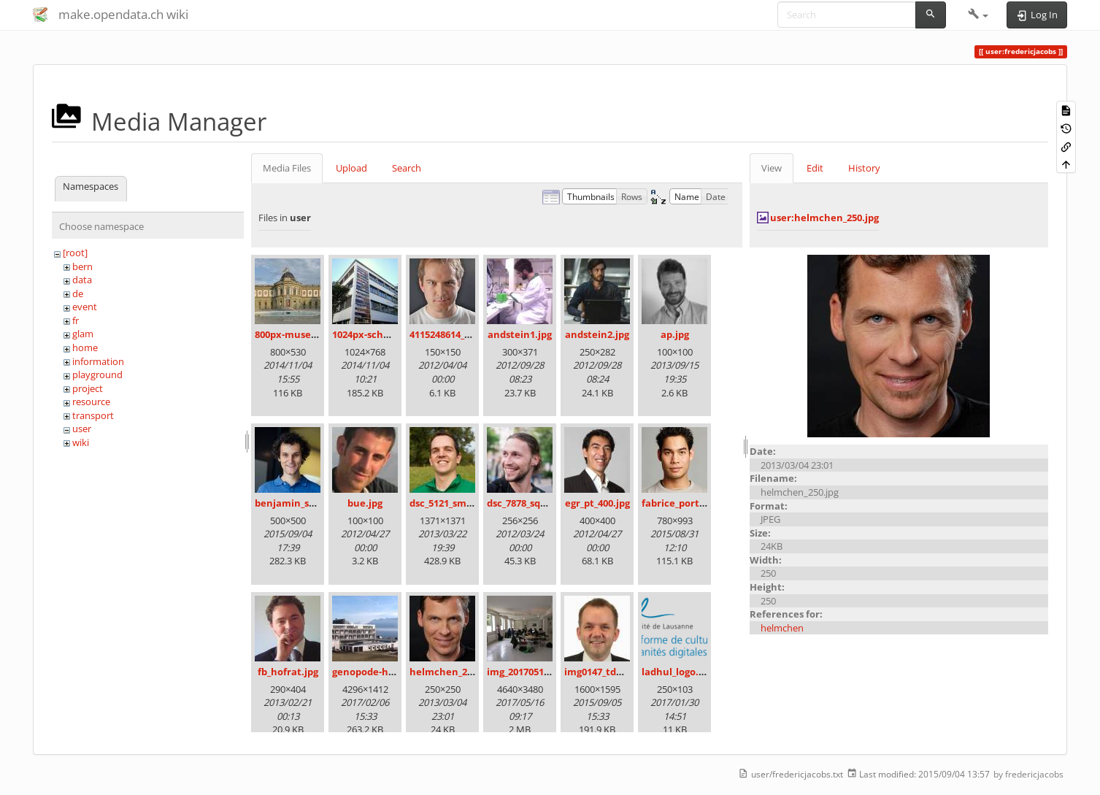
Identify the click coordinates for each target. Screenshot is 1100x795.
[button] (978, 14)
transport (93, 415)
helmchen (782, 627)
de (77, 293)
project (87, 388)
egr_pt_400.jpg (597, 503)
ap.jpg (675, 334)
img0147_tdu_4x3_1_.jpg (618, 671)
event (84, 306)
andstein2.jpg (597, 334)
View (771, 167)
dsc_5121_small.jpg (452, 503)
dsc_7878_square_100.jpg (543, 503)
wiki (80, 442)
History (864, 167)
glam (82, 333)
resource (91, 401)
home (85, 347)
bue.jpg (364, 503)
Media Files (287, 167)
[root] (75, 252)
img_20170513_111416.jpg (543, 671)
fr (75, 320)
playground (97, 374)
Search (406, 167)
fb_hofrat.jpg (288, 671)
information (98, 361)
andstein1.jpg (520, 334)
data (82, 279)
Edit (815, 167)
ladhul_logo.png (679, 671)
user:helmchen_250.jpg (824, 217)
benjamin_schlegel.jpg (307, 503)
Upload (351, 167)
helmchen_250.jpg (451, 671)
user (81, 428)
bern (82, 266)
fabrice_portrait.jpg (688, 503)
